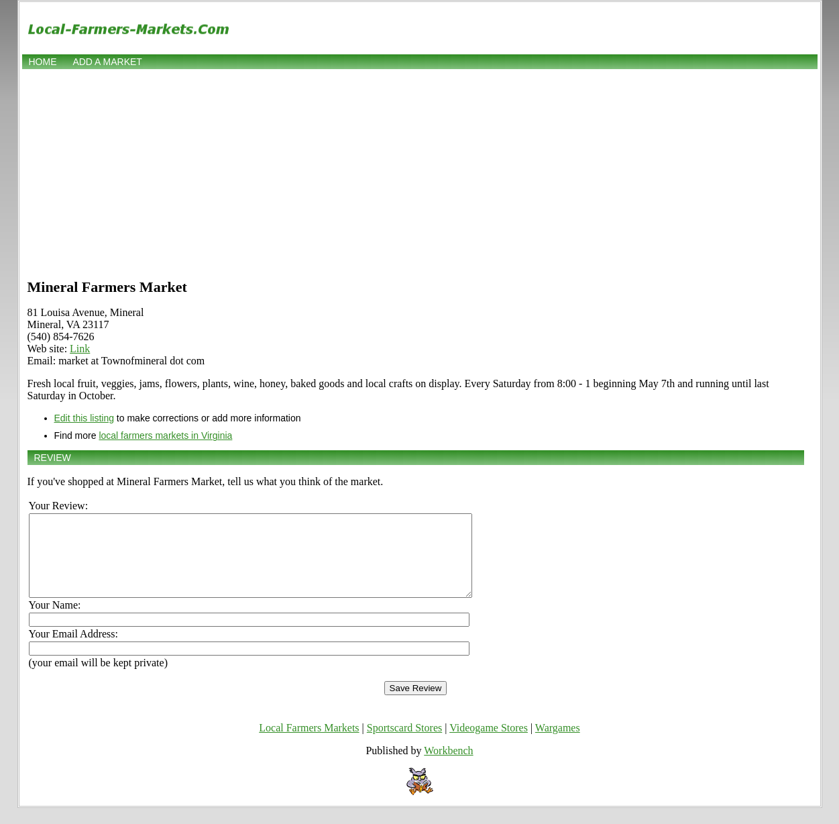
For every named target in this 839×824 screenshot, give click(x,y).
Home (43, 61)
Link (80, 348)
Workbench (448, 766)
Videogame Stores (488, 744)
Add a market (107, 61)
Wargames (557, 744)
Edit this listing (84, 418)
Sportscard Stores (404, 744)
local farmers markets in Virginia (165, 435)
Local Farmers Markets (309, 744)
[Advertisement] (420, 172)
